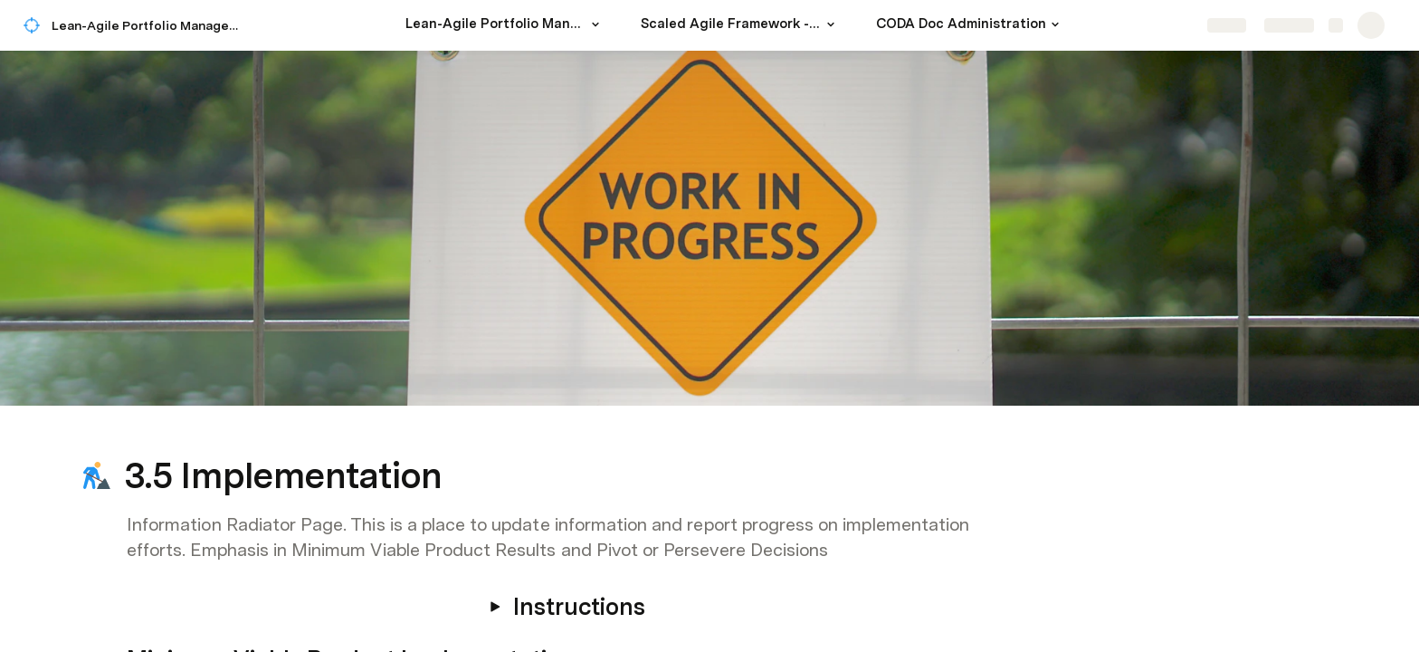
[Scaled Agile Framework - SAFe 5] (740, 25)
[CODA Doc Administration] (970, 25)
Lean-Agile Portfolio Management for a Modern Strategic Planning (152, 25)
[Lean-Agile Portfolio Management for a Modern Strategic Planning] (505, 25)
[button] (595, 24)
